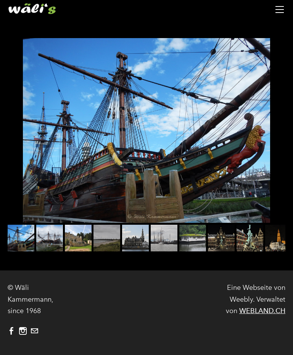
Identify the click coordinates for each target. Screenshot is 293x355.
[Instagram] (23, 331)
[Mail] (34, 331)
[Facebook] (11, 331)
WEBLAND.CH (262, 311)
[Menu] (279, 9)
